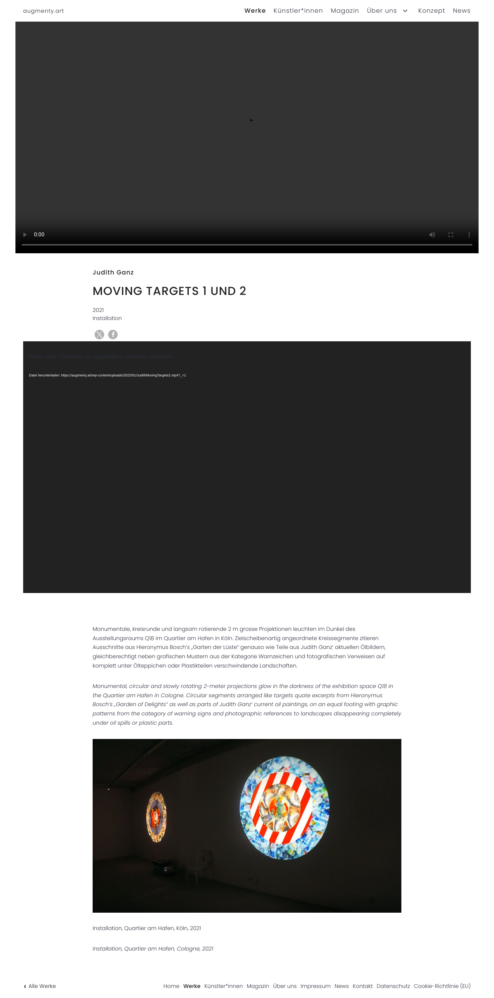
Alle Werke (39, 986)
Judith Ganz (113, 272)
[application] (247, 467)
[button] (99, 334)
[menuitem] (251, 11)
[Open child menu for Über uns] (405, 10)
